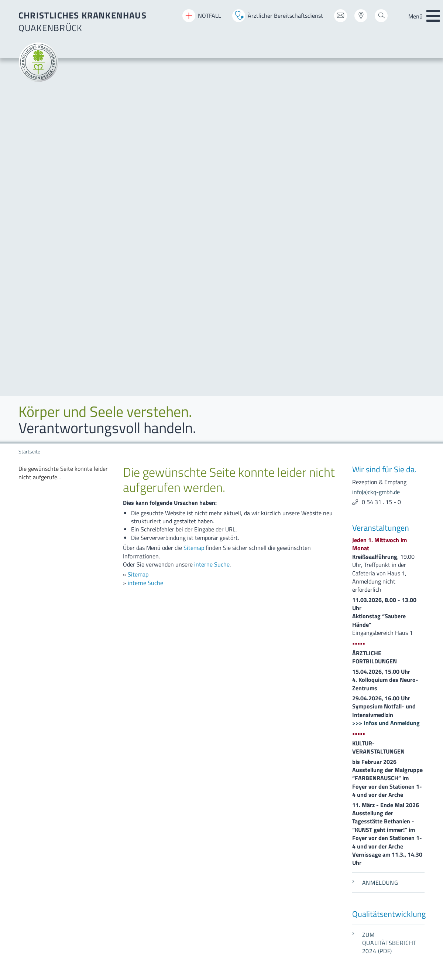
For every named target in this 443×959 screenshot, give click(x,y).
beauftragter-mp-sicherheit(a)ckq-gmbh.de (359, 798)
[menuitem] (200, 665)
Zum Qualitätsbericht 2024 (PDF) (384, 500)
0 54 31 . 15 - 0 (381, 58)
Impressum (32, 838)
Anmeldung (375, 439)
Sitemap (193, 104)
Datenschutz (34, 848)
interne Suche (212, 121)
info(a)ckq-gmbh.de (376, 606)
